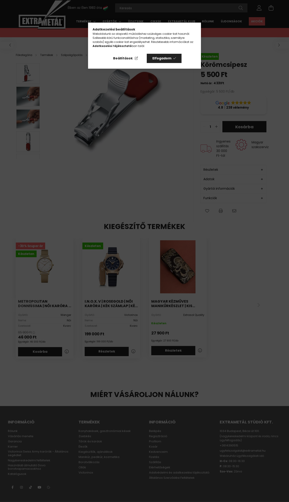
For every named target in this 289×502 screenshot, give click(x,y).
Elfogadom (161, 58)
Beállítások (123, 58)
